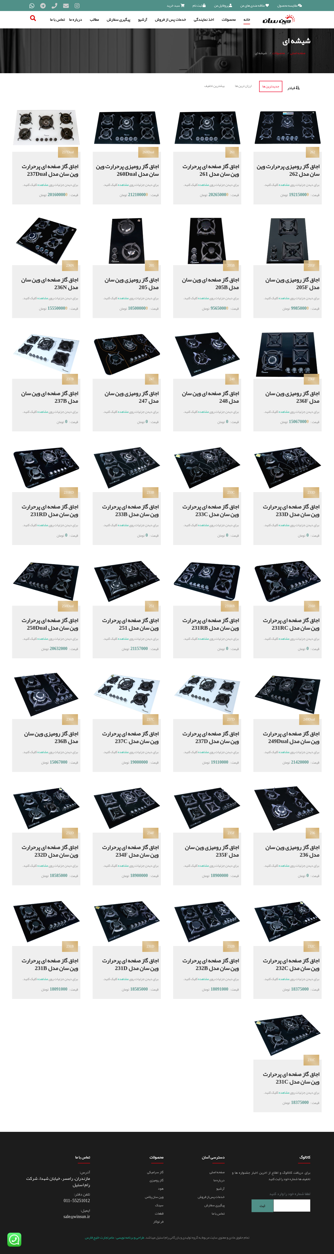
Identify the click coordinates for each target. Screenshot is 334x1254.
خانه (246, 20)
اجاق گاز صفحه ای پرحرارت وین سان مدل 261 (209, 169)
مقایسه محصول (289, 5)
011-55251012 (77, 1200)
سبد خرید (175, 5)
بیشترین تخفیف (214, 85)
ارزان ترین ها (243, 85)
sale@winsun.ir (77, 1216)
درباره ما (75, 20)
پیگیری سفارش (118, 20)
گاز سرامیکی (155, 1171)
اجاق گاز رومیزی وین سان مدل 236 (287, 850)
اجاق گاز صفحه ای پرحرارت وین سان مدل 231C (285, 1077)
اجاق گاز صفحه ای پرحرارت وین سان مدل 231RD (43, 510)
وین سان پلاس (154, 1196)
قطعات (159, 1213)
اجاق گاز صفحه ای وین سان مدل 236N (43, 283)
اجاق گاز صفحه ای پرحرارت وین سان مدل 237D (204, 737)
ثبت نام (199, 5)
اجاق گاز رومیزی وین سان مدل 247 (126, 396)
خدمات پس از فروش (170, 20)
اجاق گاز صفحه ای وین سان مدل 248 (204, 396)
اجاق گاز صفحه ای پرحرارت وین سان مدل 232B (204, 964)
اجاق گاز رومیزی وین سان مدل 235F (206, 850)
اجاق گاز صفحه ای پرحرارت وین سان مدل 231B (43, 964)
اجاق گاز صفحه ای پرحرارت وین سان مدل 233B (124, 510)
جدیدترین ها (270, 86)
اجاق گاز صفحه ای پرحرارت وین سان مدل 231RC (285, 623)
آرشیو (142, 20)
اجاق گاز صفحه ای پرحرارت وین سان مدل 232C (285, 964)
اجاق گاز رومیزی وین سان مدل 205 (126, 283)
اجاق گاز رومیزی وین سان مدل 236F (287, 396)
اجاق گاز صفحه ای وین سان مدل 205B (204, 283)
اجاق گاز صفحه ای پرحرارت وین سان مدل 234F (124, 850)
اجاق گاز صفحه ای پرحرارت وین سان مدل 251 (124, 623)
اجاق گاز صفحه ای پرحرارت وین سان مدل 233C (204, 510)
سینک (159, 1204)
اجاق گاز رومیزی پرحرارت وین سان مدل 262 (292, 169)
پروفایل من (223, 5)
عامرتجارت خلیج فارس (100, 1237)
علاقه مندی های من (254, 5)
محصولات (229, 20)
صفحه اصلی (297, 52)
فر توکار (158, 1221)
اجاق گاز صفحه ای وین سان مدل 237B (43, 396)
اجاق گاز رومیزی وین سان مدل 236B (45, 737)
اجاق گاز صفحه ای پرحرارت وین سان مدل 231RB (204, 623)
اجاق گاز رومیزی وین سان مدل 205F (287, 283)
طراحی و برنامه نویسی (130, 1237)
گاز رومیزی (156, 1179)
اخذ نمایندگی (204, 20)
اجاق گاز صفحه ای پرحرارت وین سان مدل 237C (124, 737)
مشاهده (284, 184)
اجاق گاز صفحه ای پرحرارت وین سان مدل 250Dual (43, 623)
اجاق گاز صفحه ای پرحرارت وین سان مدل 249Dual (285, 737)
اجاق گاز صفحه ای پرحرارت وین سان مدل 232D (43, 850)
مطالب (94, 20)
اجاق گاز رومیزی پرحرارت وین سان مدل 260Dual (131, 169)
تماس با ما (57, 20)
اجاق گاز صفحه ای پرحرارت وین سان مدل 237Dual (48, 169)
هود (160, 1188)
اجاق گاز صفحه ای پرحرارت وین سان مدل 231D (124, 964)
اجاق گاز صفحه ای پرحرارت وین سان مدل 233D (285, 510)
